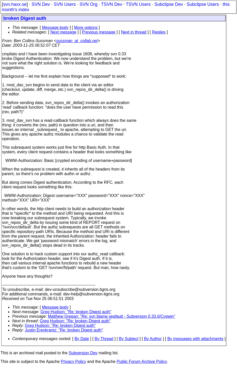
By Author (153, 339)
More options (86, 27)
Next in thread (134, 32)
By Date (81, 339)
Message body (55, 27)
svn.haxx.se (15, 4)
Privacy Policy (73, 361)
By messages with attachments (195, 339)
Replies (159, 32)
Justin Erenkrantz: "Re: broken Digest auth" (64, 330)
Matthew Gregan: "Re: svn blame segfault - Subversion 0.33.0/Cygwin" (111, 316)
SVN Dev (40, 4)
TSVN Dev (111, 4)
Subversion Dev (83, 353)
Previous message (99, 32)
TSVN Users (138, 4)
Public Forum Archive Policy (142, 361)
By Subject (128, 339)
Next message (63, 32)
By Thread (104, 339)
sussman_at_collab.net (77, 41)
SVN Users (65, 4)
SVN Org (88, 4)
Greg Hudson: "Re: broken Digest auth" (75, 312)
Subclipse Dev (168, 4)
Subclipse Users (203, 4)
